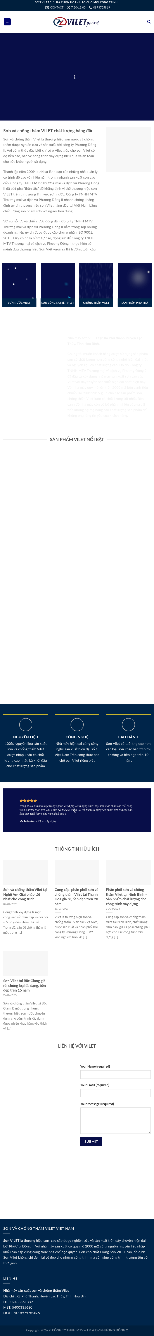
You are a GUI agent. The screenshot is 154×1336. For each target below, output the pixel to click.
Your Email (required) (94, 1085)
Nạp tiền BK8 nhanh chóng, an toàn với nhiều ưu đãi (126, 206)
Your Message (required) (97, 1104)
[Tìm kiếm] (149, 22)
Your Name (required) (95, 1066)
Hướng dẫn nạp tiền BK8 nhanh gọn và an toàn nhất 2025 (126, 184)
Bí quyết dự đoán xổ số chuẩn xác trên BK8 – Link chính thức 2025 (127, 195)
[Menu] (7, 21)
